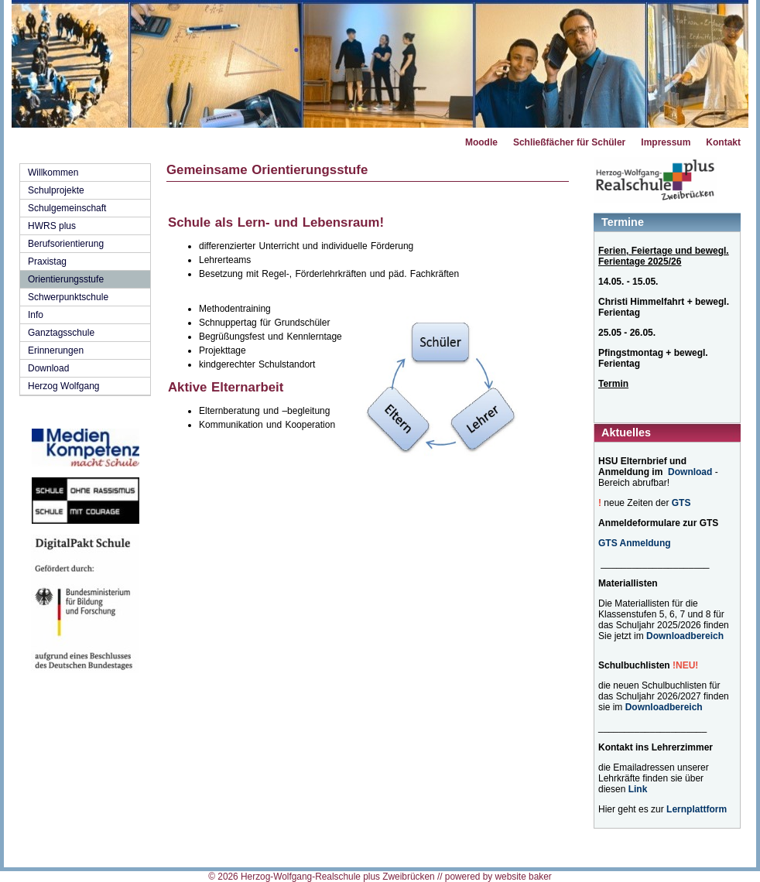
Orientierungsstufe (66, 279)
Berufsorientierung (66, 243)
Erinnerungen (56, 350)
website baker (523, 876)
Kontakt (723, 142)
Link (638, 789)
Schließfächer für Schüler (569, 142)
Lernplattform (696, 809)
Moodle (481, 142)
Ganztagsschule (61, 332)
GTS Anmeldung (634, 543)
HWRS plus (52, 225)
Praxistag (47, 261)
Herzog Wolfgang (64, 386)
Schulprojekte (56, 190)
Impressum (665, 142)
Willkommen (53, 172)
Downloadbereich (685, 636)
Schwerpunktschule (68, 297)
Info (35, 314)
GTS (681, 502)
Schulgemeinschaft (67, 208)
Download (48, 368)
